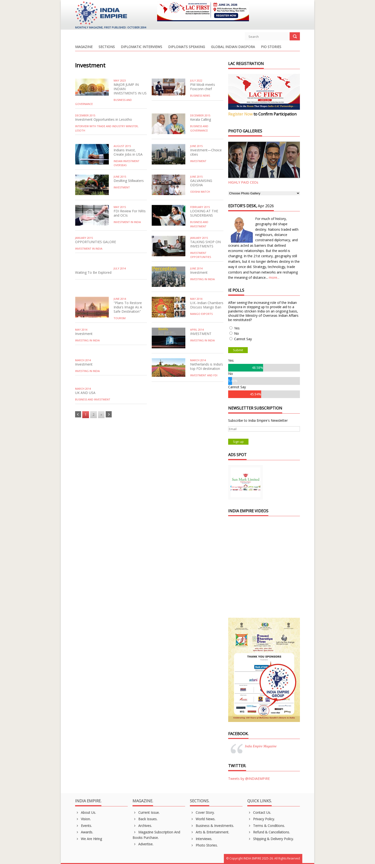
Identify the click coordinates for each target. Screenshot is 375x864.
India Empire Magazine (260, 746)
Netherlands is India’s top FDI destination (206, 366)
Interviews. (201, 839)
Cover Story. (202, 812)
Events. (83, 825)
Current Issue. (146, 812)
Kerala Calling (200, 119)
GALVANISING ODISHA (201, 182)
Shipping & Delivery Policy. (270, 839)
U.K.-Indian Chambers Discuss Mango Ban (206, 305)
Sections (107, 47)
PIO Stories (271, 47)
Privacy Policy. (261, 819)
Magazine (84, 47)
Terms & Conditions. (266, 825)
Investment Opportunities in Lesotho (103, 119)
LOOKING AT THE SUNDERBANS (204, 213)
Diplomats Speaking (186, 47)
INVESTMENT (200, 333)
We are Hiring (88, 839)
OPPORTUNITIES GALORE (95, 242)
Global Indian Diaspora (233, 47)
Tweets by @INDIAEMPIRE (249, 778)
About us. (85, 812)
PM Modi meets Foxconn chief (202, 86)
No (236, 333)
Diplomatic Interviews (141, 47)
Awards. (84, 832)
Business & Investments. (212, 825)
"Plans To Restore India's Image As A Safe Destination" (128, 307)
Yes (237, 328)
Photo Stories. (204, 845)
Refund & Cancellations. (268, 832)
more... (274, 277)
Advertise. (142, 844)
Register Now (240, 114)
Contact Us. (259, 812)
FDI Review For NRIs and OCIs (130, 213)
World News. (202, 819)
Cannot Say (243, 339)
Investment (199, 272)
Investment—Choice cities (206, 152)
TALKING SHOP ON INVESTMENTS (205, 244)
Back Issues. (144, 819)
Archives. (142, 825)
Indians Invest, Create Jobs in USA (128, 152)
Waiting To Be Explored (93, 272)
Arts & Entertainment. (209, 832)
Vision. (83, 819)
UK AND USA (85, 392)
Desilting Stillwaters (129, 180)
